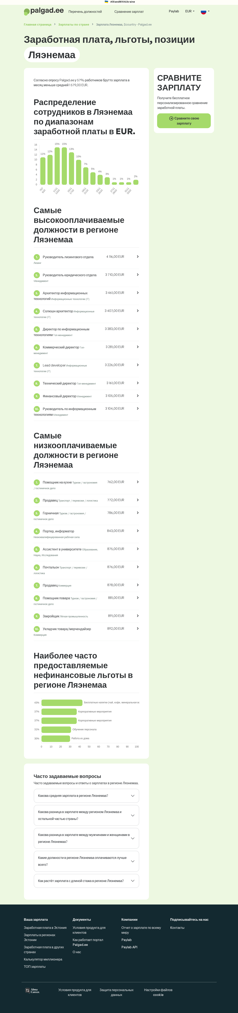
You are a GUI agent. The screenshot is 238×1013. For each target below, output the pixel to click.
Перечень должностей (85, 12)
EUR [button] (188, 11)
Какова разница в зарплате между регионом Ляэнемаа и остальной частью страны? (80, 815)
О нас (77, 952)
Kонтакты (177, 928)
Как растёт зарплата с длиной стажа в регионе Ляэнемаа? (81, 881)
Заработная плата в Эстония (45, 928)
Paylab (174, 11)
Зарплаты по (73, 24)
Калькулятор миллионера (43, 959)
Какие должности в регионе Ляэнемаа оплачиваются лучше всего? (82, 861)
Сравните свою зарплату (184, 120)
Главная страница (38, 24)
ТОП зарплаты (35, 967)
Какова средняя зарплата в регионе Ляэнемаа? (73, 796)
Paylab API (129, 947)
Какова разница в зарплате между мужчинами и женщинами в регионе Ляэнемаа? (84, 838)
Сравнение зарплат (129, 12)
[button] (205, 11)
